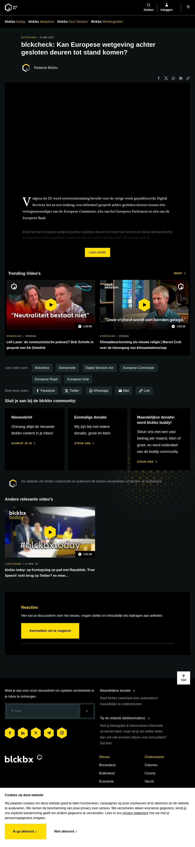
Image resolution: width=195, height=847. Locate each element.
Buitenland (107, 773)
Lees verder (97, 252)
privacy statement (135, 812)
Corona (150, 773)
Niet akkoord (66, 831)
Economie (106, 781)
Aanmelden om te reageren (50, 630)
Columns (151, 765)
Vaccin (149, 781)
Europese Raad (46, 379)
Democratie (67, 368)
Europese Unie (78, 379)
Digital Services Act (99, 368)
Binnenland (107, 765)
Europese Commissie (138, 368)
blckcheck (42, 368)
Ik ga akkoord (25, 831)
